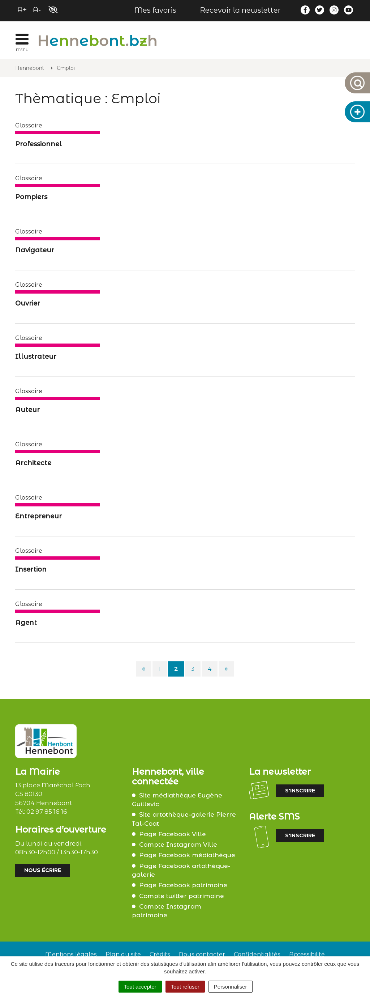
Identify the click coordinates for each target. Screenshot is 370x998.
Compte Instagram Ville (178, 844)
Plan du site (123, 954)
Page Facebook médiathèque (187, 855)
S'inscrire (300, 790)
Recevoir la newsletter (240, 10)
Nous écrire (42, 870)
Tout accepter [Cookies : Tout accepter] (140, 987)
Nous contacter (202, 954)
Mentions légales (71, 954)
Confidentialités (257, 954)
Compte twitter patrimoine (181, 896)
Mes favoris (155, 10)
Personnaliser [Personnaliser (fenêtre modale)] (230, 987)
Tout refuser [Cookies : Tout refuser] (185, 987)
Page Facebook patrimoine (183, 885)
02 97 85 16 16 (46, 811)
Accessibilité (307, 954)
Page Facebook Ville (172, 834)
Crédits (160, 954)
